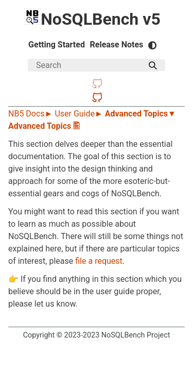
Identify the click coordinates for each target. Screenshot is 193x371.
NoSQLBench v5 (92, 19)
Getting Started (56, 44)
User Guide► (79, 114)
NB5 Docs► (31, 114)
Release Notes (117, 44)
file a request (98, 261)
